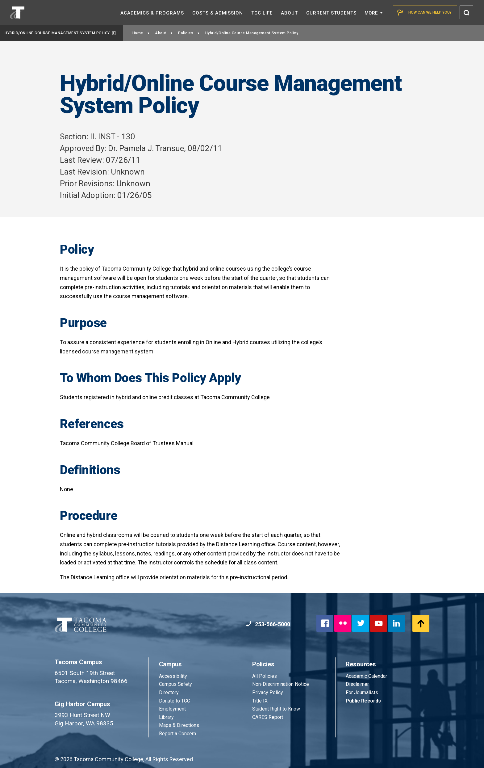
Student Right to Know (276, 709)
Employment (172, 709)
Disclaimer (357, 684)
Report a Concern (177, 733)
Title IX (260, 701)
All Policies (265, 676)
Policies (189, 33)
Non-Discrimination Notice (280, 684)
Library (166, 717)
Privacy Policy (267, 692)
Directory (169, 692)
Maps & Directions (179, 725)
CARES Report (267, 717)
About (164, 33)
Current (331, 13)
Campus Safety (175, 684)
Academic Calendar (366, 676)
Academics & (152, 13)
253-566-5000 (268, 624)
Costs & (217, 13)
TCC (262, 13)
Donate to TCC (174, 701)
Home (141, 33)
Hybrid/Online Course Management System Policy (60, 33)
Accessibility (173, 676)
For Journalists (362, 692)
